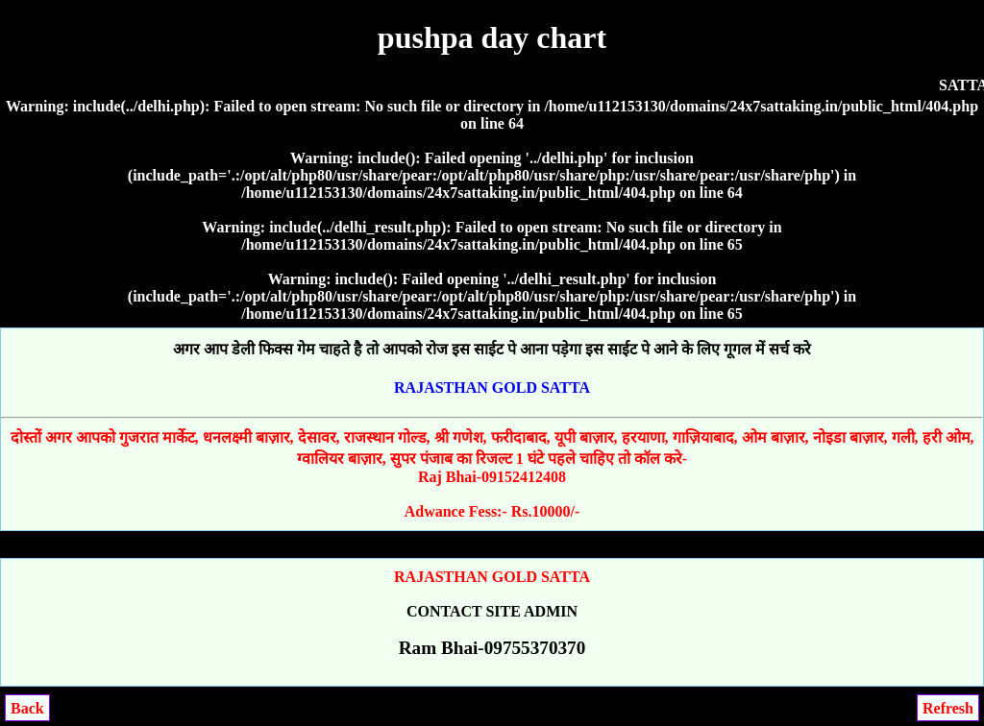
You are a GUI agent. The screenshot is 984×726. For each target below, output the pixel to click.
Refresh (947, 708)
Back (27, 708)
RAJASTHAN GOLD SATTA (492, 387)
